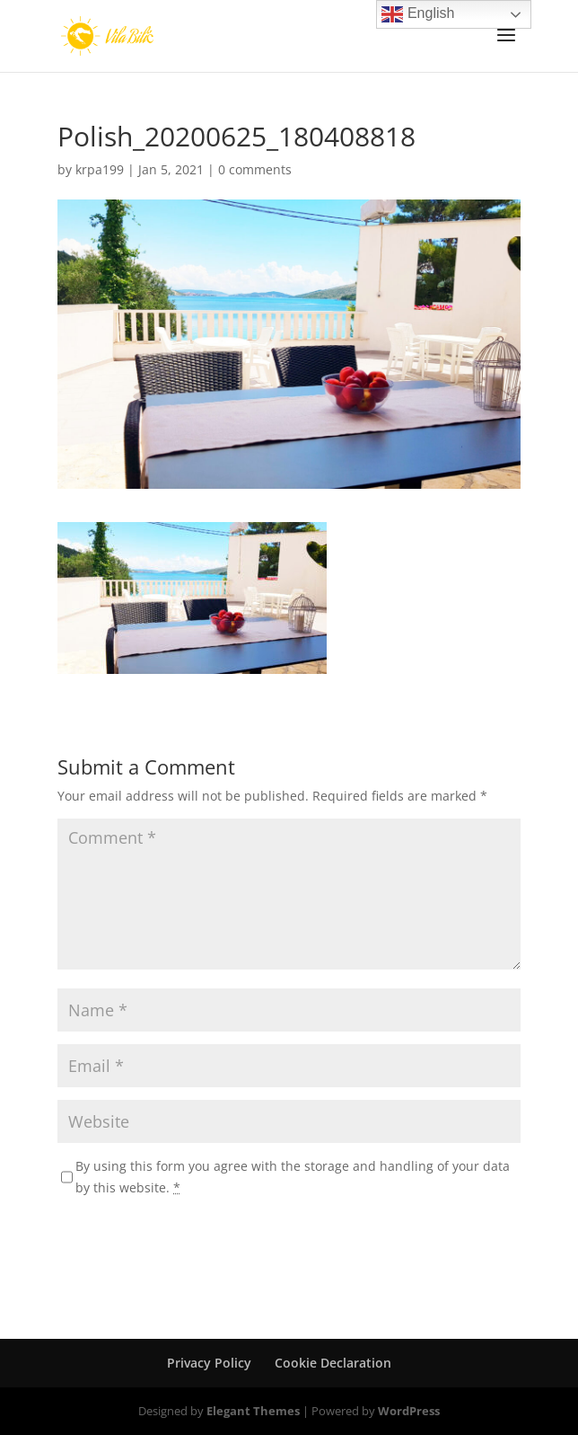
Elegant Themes (253, 1411)
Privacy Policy (209, 1362)
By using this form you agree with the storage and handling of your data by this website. (292, 1176)
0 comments (255, 169)
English (417, 14)
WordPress (409, 1411)
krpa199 (99, 169)
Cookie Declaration (333, 1362)
